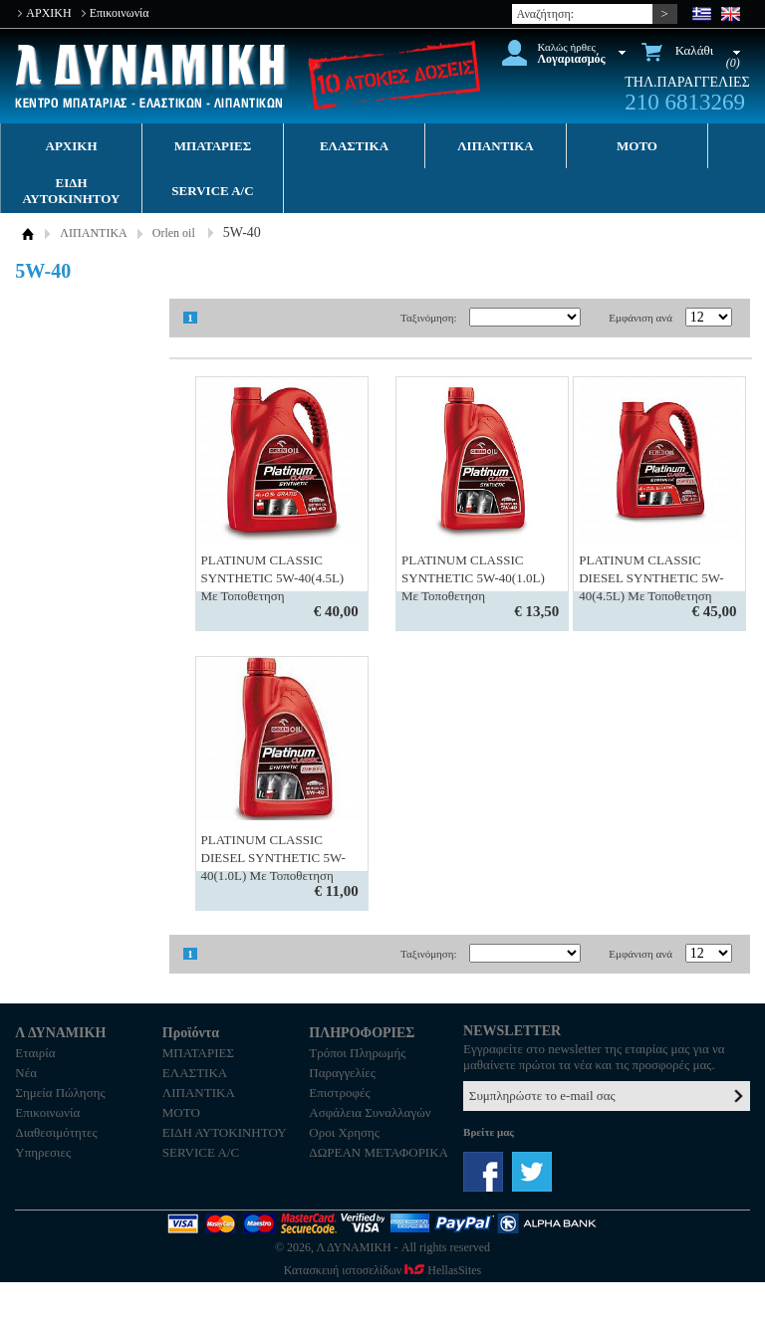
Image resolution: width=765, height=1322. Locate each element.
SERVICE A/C (212, 190)
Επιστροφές (339, 1092)
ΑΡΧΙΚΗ (48, 13)
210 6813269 (685, 102)
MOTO (637, 145)
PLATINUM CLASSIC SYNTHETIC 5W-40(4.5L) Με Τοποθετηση (273, 577)
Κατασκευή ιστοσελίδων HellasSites (382, 1270)
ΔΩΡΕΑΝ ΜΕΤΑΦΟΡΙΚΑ (378, 1152)
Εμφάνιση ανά (640, 318)
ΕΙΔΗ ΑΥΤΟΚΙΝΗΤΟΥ (72, 190)
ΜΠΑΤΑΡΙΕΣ (212, 145)
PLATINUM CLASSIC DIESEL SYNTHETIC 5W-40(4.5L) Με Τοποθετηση (651, 577)
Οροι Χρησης (344, 1132)
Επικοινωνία (119, 13)
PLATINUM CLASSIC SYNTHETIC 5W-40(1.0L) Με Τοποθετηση (473, 577)
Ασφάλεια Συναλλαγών (369, 1112)
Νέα (26, 1072)
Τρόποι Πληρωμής (357, 1052)
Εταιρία (35, 1052)
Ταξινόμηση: (428, 318)
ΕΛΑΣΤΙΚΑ (354, 145)
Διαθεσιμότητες (56, 1132)
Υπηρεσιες (43, 1152)
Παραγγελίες (342, 1072)
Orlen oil (173, 233)
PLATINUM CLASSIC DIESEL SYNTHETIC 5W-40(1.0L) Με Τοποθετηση (273, 857)
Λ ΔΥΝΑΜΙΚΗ (152, 76)
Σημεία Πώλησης (60, 1092)
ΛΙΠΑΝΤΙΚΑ (495, 145)
